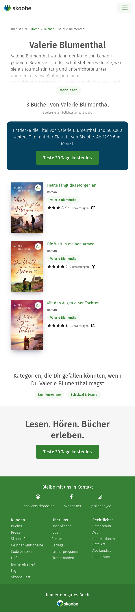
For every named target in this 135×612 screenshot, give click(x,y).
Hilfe (14, 558)
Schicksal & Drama (84, 395)
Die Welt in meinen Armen (70, 244)
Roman (52, 192)
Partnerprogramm (65, 552)
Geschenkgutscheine (27, 545)
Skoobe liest (20, 577)
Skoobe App (20, 539)
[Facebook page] (72, 501)
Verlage (58, 545)
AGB (95, 532)
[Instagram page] (101, 501)
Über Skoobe (62, 526)
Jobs (55, 532)
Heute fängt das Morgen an (71, 185)
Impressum (101, 557)
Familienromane (49, 395)
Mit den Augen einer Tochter (73, 303)
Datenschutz (101, 526)
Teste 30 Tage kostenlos (67, 157)
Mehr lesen (68, 90)
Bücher (49, 29)
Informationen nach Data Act (107, 541)
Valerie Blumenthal (63, 200)
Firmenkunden (63, 558)
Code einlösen (22, 552)
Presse (57, 539)
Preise (16, 532)
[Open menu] (124, 8)
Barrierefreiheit (23, 564)
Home (35, 29)
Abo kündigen (102, 550)
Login (15, 571)
